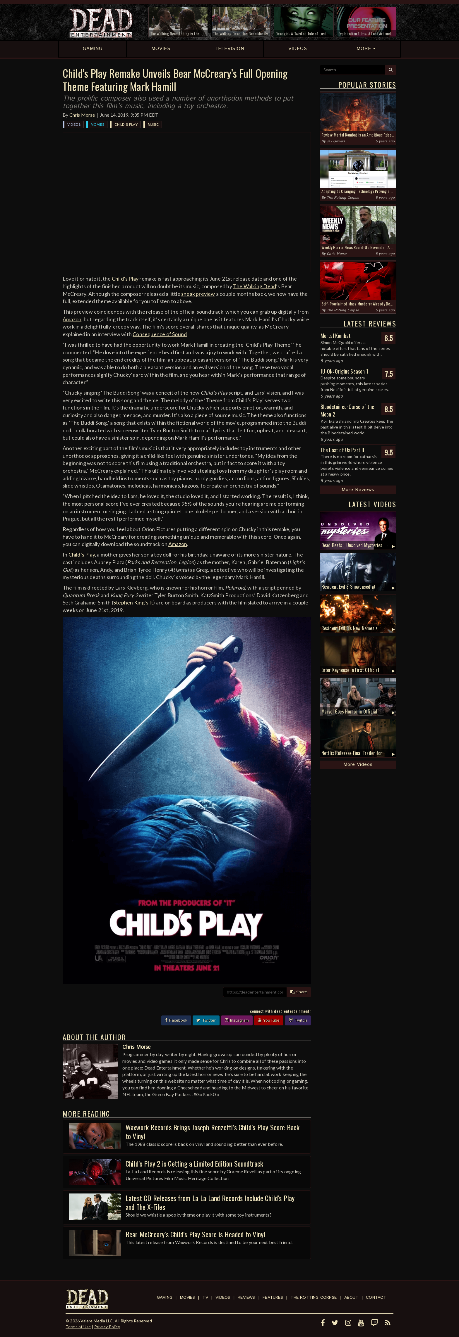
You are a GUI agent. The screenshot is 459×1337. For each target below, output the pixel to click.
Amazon (72, 319)
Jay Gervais (336, 141)
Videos (74, 124)
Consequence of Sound (160, 334)
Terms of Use (78, 1326)
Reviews (246, 1297)
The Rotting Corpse (343, 197)
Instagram (237, 1020)
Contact (376, 1297)
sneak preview (198, 294)
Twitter (206, 1020)
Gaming (164, 1297)
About (351, 1297)
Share (298, 992)
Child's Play (125, 124)
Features (273, 1297)
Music (153, 124)
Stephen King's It (133, 602)
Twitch (298, 1020)
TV (205, 1297)
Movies (97, 124)
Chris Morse (82, 115)
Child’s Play (125, 278)
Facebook (176, 1020)
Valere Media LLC (97, 1320)
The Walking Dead (254, 286)
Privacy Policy (107, 1326)
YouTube (269, 1020)
